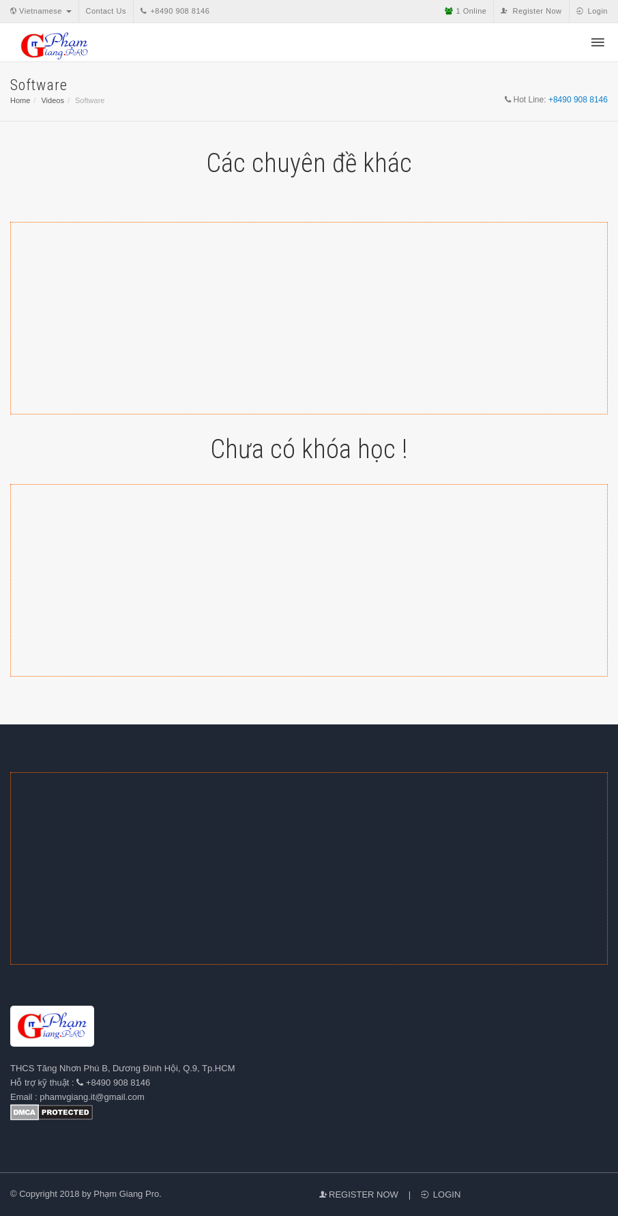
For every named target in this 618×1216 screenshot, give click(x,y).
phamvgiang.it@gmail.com (92, 1097)
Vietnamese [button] (41, 11)
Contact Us (106, 11)
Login (592, 11)
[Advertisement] (309, 318)
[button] (597, 43)
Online (465, 11)
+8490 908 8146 (175, 11)
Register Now (531, 11)
